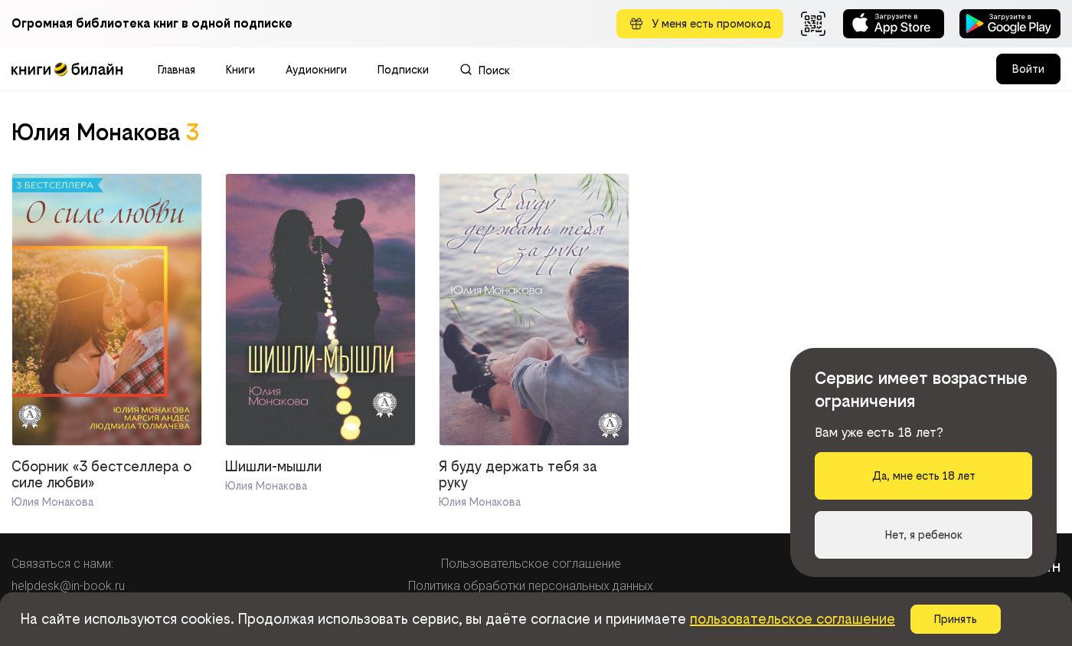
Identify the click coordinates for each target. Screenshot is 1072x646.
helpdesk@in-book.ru (68, 586)
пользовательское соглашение (792, 619)
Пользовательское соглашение (531, 563)
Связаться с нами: (62, 563)
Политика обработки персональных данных (530, 586)
